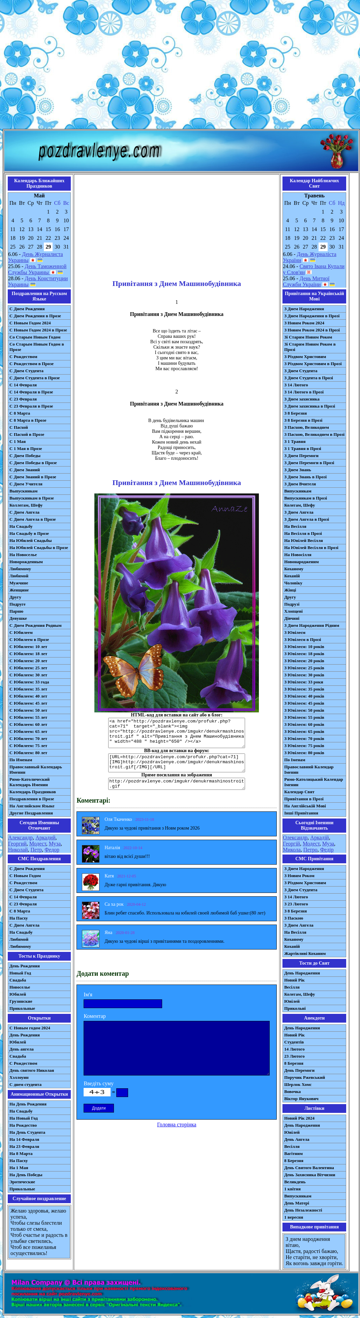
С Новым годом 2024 (29, 1027)
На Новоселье (23, 554)
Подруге (17, 604)
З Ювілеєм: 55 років (304, 717)
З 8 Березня (295, 413)
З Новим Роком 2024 (304, 322)
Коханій (292, 575)
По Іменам (294, 759)
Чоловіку (293, 582)
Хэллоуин (19, 1077)
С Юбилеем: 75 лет (28, 745)
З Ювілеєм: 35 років (304, 689)
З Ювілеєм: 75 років (304, 745)
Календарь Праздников (32, 791)
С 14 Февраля (23, 384)
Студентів (294, 1041)
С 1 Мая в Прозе (25, 448)
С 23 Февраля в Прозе (31, 406)
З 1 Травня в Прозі (302, 448)
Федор (51, 850)
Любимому (20, 568)
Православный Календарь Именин (35, 769)
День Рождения (24, 965)
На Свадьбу (21, 526)
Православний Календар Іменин (308, 769)
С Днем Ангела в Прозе (32, 519)
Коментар (95, 1016)
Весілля (292, 987)
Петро (310, 850)
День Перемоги (299, 1070)
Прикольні (295, 1008)
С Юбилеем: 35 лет (28, 689)
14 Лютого (294, 1049)
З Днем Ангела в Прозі (306, 519)
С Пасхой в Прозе (26, 434)
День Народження (302, 972)
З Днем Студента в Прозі (308, 377)
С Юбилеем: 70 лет (28, 738)
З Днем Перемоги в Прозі (309, 462)
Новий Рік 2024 (299, 1118)
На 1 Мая (18, 1167)
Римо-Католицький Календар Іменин (313, 782)
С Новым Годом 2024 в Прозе (38, 329)
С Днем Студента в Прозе (34, 377)
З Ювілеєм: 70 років (304, 738)
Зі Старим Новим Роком (308, 337)
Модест (37, 843)
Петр (36, 850)
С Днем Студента (26, 370)
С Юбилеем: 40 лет (28, 696)
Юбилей (17, 994)
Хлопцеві (293, 611)
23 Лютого (294, 1056)
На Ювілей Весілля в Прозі (311, 547)
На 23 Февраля (24, 1146)
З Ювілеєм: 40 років (304, 696)
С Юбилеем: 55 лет (28, 717)
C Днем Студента (26, 889)
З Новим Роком (299, 875)
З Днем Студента (300, 370)
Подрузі (291, 604)
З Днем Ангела (298, 512)
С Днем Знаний (24, 469)
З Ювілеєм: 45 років (304, 703)
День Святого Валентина (309, 1167)
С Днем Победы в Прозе (33, 462)
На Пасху (18, 918)
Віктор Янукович (301, 1098)
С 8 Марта (19, 413)
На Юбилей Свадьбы (30, 540)
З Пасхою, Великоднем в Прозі (314, 434)
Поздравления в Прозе (31, 798)
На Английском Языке (31, 805)
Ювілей (292, 1001)
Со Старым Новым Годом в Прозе (36, 347)
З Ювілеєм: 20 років (304, 660)
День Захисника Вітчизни (309, 1174)
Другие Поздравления (31, 812)
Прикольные (22, 1008)
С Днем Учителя (25, 483)
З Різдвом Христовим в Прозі (312, 363)
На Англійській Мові (305, 805)
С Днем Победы (24, 455)
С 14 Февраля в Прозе (31, 391)
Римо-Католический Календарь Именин (29, 782)
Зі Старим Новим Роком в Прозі (310, 347)
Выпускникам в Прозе (31, 498)
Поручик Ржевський (304, 1077)
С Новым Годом (25, 875)
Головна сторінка (176, 1124)
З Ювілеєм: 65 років (304, 731)
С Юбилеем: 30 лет (28, 674)
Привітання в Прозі (304, 798)
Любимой (18, 575)
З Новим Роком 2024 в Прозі (312, 329)
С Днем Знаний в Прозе (32, 476)
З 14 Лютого (296, 384)
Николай (18, 850)
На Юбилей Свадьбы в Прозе (38, 547)
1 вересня (293, 1217)
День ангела (21, 1049)
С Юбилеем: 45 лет (28, 703)
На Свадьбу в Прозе (29, 533)
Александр (20, 837)
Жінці (290, 589)
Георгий (17, 843)
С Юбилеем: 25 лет (28, 667)
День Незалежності (303, 1210)
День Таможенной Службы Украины (37, 269)
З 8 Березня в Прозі (303, 420)
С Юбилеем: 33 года (29, 681)
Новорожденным (26, 561)
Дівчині (291, 618)
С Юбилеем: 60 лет (28, 724)
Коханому (293, 568)
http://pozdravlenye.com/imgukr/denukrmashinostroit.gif (176, 784)
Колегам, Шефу (299, 505)
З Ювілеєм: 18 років (304, 653)
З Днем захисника (302, 398)
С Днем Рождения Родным (35, 625)
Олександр (295, 837)
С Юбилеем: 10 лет (28, 646)
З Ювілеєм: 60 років (304, 724)
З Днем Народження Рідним (311, 625)
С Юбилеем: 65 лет (28, 731)
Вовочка (292, 1091)
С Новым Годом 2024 (30, 322)
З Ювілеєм (294, 632)
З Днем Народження (304, 308)
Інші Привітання (301, 812)
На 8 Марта (21, 1153)
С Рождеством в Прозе (31, 363)
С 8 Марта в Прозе (28, 420)
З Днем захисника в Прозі (309, 406)
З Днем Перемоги (301, 455)
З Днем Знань (297, 469)
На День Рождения (28, 1103)
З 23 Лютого (296, 903)
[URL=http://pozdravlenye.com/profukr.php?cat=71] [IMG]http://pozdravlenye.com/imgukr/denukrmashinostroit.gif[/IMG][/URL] (176, 762)
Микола (292, 850)
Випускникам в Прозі (305, 498)
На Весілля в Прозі (303, 533)
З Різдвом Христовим (305, 356)
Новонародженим (301, 561)
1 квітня (292, 1188)
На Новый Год (23, 1118)
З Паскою (293, 918)
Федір (327, 850)
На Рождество (23, 1125)
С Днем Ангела (24, 512)
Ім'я (88, 994)
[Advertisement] (179, 66)
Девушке (18, 618)
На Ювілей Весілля (303, 540)
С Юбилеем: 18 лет (28, 653)
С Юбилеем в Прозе (29, 639)
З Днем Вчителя (300, 483)
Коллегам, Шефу (26, 505)
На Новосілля (297, 554)
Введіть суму (99, 1083)
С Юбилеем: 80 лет (28, 752)
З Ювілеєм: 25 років (304, 667)
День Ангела (296, 1139)
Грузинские (20, 1001)
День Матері (296, 1203)
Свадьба (17, 980)
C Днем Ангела (24, 925)
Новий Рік (294, 980)
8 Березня (293, 1063)
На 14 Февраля (24, 1139)
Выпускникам (23, 490)
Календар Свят (299, 791)
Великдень (294, 1181)
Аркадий (45, 837)
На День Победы (25, 1174)
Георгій (291, 843)
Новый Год (20, 972)
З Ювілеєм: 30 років (304, 674)
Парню (16, 611)
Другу (15, 597)
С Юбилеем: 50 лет (28, 710)
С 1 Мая (17, 441)
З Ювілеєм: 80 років (304, 752)
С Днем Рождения (27, 308)
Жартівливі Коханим (305, 953)
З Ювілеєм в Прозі (302, 639)
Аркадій (319, 837)
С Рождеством (23, 356)
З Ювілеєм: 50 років (304, 710)
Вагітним (293, 1153)
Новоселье (19, 987)
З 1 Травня (294, 441)
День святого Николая (31, 1070)
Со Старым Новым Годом (34, 337)
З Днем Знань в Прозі (305, 476)
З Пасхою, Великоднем (306, 427)
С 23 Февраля (23, 398)
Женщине (19, 589)
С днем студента (25, 1084)
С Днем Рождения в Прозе (35, 315)
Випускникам (297, 490)
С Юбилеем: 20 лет (28, 660)
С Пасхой (18, 427)
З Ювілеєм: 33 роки (303, 681)
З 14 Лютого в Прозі (304, 391)
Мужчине (18, 582)
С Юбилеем (21, 632)
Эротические (22, 1181)
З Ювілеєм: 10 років (304, 646)
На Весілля (295, 526)
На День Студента (27, 1132)
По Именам (20, 759)
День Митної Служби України (306, 281)
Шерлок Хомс (297, 1084)
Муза (55, 843)
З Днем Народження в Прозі (311, 315)
